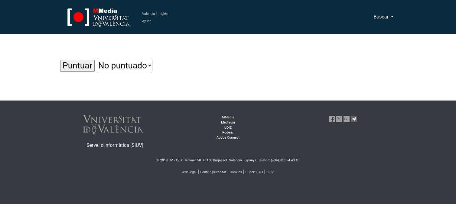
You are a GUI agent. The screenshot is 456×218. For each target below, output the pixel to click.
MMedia (228, 117)
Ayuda (146, 21)
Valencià (148, 14)
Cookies (236, 172)
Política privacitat (213, 172)
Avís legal (189, 172)
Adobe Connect (228, 138)
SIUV (270, 172)
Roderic (228, 132)
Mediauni (228, 122)
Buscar (381, 17)
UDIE (228, 128)
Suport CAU (254, 172)
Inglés (163, 14)
